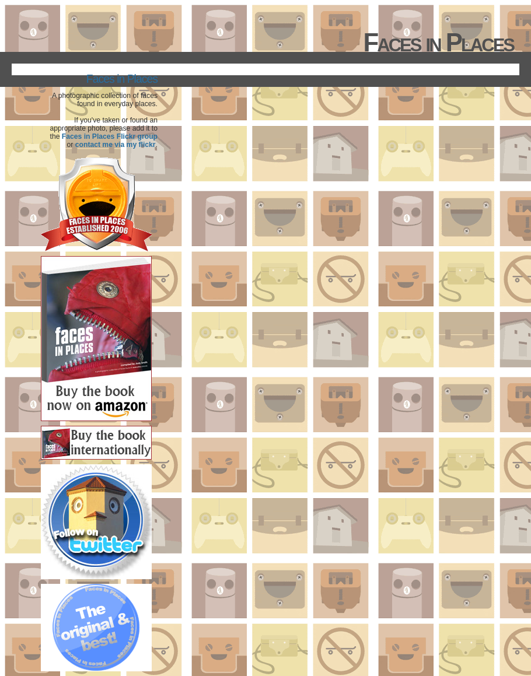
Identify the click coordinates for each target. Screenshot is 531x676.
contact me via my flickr (115, 145)
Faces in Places (122, 78)
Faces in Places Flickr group (110, 136)
